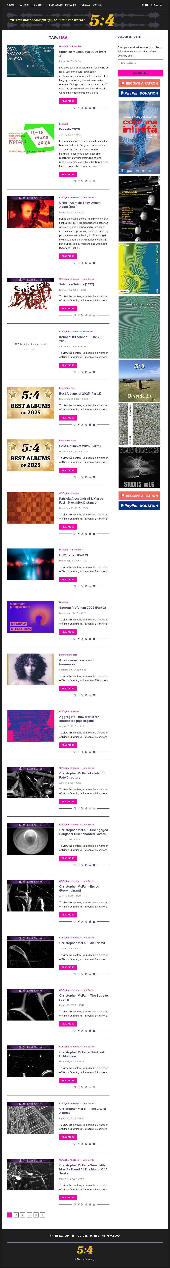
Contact (98, 5)
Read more (68, 101)
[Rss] (151, 5)
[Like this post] (75, 107)
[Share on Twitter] (82, 107)
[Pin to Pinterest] (86, 107)
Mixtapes (70, 5)
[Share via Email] (94, 107)
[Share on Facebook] (79, 107)
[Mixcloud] (156, 5)
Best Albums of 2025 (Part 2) (80, 393)
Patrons (24, 5)
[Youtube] (146, 5)
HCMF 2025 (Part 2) (73, 555)
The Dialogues (54, 5)
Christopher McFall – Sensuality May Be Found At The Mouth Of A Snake (83, 1170)
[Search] (161, 5)
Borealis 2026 (69, 129)
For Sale (85, 5)
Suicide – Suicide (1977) (76, 284)
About (10, 5)
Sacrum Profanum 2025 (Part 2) (82, 608)
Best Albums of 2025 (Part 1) (80, 446)
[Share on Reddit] (90, 107)
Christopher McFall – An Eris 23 (82, 943)
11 (36, 1215)
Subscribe (140, 72)
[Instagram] (142, 5)
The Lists (36, 5)
